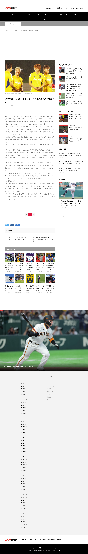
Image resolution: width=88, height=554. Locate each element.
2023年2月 (24, 486)
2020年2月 (24, 530)
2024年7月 (24, 440)
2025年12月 (24, 394)
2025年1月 (24, 424)
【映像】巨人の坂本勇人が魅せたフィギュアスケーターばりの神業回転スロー (74, 95)
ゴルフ (45, 14)
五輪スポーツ (63, 14)
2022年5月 (24, 511)
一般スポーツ (44, 19)
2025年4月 (24, 416)
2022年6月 (24, 508)
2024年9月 (24, 435)
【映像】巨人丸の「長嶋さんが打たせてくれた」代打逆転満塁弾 (74, 103)
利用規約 (32, 539)
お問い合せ (52, 539)
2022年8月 (24, 503)
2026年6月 (24, 378)
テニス (37, 14)
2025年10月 (24, 399)
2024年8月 (24, 437)
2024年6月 (24, 443)
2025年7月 (24, 408)
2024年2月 (24, 454)
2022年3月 (24, 516)
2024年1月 (24, 456)
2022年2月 (24, 519)
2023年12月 (24, 459)
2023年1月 (24, 489)
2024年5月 (24, 446)
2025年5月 (24, 413)
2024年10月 (24, 432)
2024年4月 (24, 448)
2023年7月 (24, 473)
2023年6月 (24, 475)
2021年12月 (24, 524)
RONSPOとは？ (24, 539)
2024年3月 (24, 451)
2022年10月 (24, 497)
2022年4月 (24, 513)
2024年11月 (24, 429)
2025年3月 (24, 418)
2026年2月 (24, 389)
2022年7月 (24, 505)
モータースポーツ (51, 386)
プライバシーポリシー (42, 539)
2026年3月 (24, 386)
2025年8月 (24, 405)
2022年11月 (24, 494)
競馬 (48, 399)
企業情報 (59, 539)
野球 (13, 14)
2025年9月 (24, 402)
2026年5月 (24, 380)
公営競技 (73, 14)
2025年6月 (24, 410)
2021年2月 (24, 527)
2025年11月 (24, 397)
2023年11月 (24, 462)
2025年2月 (24, 421)
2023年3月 (24, 484)
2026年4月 (24, 383)
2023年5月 (24, 478)
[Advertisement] (44, 45)
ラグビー (53, 14)
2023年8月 (24, 470)
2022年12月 (24, 492)
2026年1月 (24, 391)
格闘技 (29, 14)
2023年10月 (24, 465)
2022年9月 (24, 500)
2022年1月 (24, 522)
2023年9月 (24, 467)
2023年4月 (24, 481)
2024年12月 (24, 427)
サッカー (21, 14)
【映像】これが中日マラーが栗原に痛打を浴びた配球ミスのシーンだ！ (74, 78)
